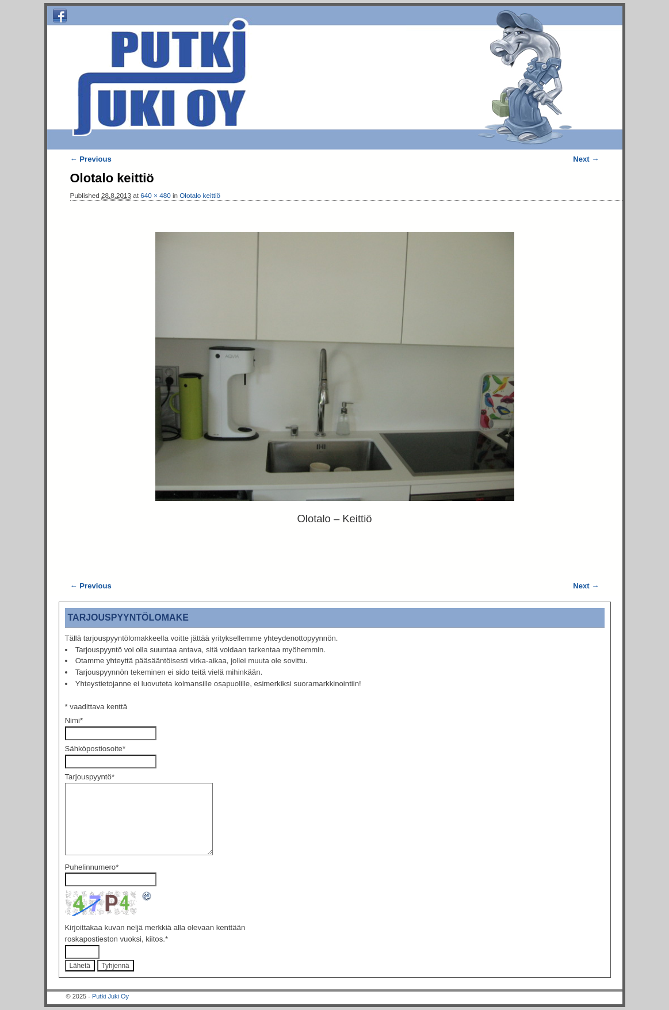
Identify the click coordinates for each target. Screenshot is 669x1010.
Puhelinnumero (92, 867)
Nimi (74, 720)
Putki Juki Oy (110, 996)
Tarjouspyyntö (90, 776)
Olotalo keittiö (199, 195)
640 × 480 (155, 195)
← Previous (91, 159)
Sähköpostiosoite (95, 748)
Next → (586, 159)
